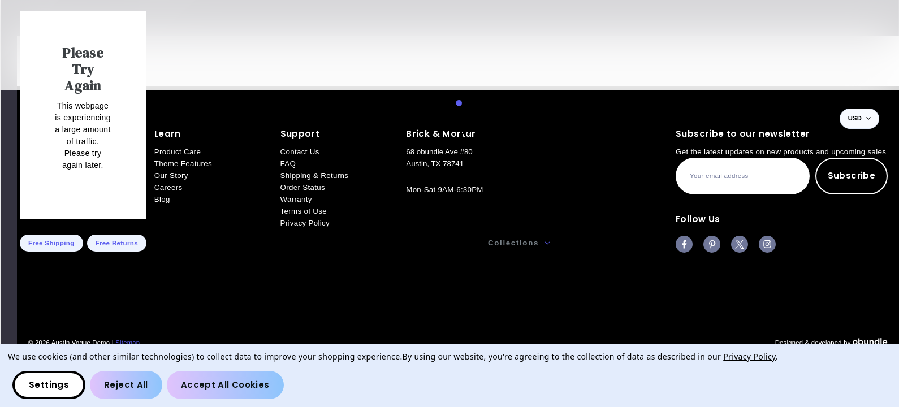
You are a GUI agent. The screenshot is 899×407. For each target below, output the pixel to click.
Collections (519, 243)
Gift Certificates (825, 242)
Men (298, 243)
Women (356, 243)
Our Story (593, 243)
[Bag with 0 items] (817, 119)
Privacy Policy (749, 356)
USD (859, 118)
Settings (49, 385)
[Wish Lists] (793, 119)
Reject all (126, 385)
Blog (871, 242)
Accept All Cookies (225, 385)
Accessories (432, 243)
